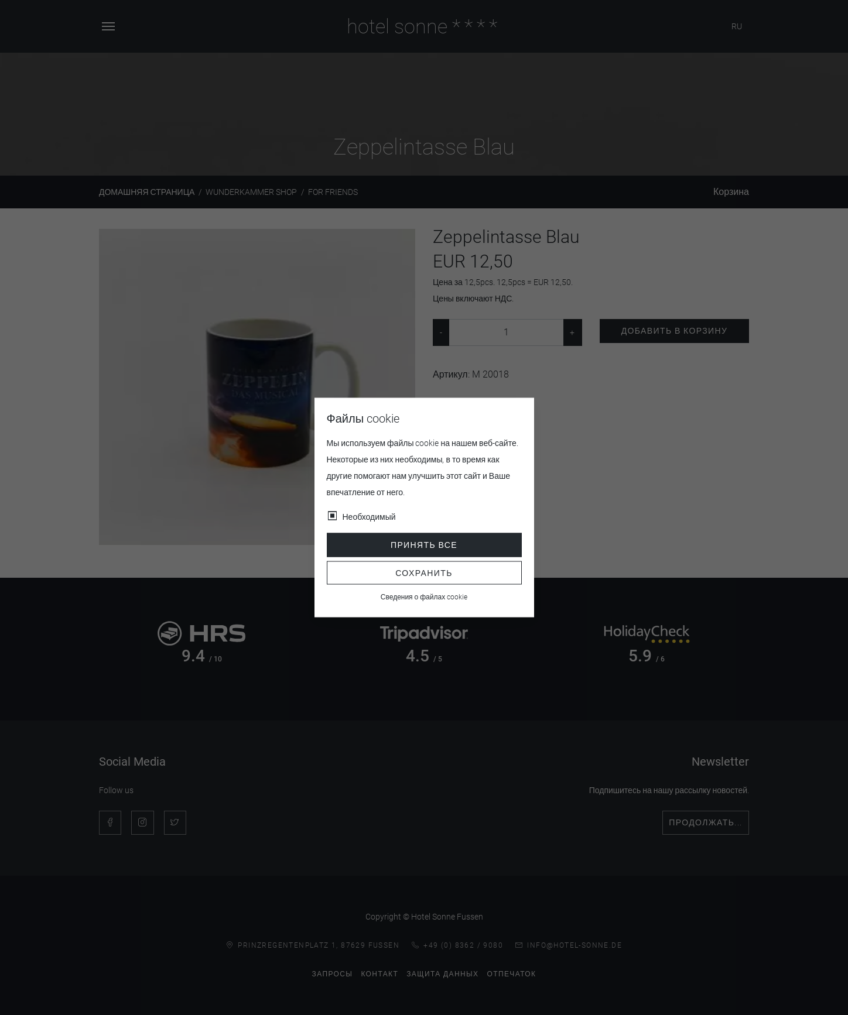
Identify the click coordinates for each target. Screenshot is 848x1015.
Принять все (424, 545)
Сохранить (424, 572)
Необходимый (369, 517)
